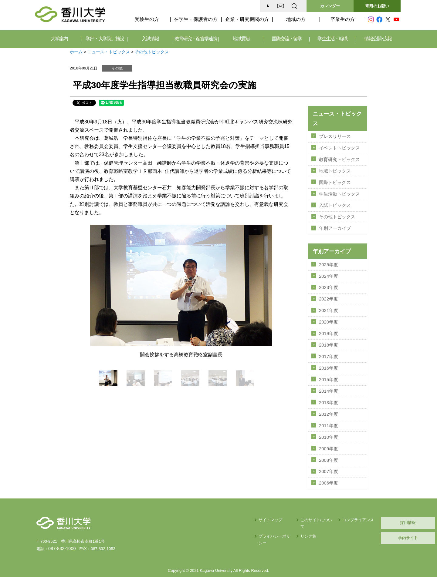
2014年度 (328, 380)
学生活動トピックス (339, 191)
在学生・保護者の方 (196, 19)
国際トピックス (335, 180)
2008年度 (328, 446)
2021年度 (328, 303)
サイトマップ (210, 505)
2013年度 (328, 391)
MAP (222, 6)
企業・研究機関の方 (247, 19)
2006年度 (328, 468)
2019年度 (328, 326)
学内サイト (372, 523)
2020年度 (328, 314)
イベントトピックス (339, 147)
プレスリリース (335, 136)
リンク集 (255, 515)
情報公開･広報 (377, 38)
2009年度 (328, 435)
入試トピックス (335, 202)
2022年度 (328, 292)
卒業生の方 (342, 19)
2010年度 (328, 424)
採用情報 (372, 507)
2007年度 (328, 457)
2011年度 (328, 413)
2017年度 (328, 347)
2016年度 (328, 358)
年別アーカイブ (335, 224)
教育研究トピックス (339, 158)
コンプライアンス (312, 505)
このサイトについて (265, 505)
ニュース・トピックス (108, 51)
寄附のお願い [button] (377, 6)
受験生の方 (147, 19)
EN (270, 6)
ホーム (76, 51)
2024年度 (328, 270)
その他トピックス (152, 51)
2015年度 (328, 369)
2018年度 (328, 336)
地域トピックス (335, 169)
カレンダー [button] (330, 6)
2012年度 (328, 403)
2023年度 (328, 281)
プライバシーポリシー (217, 515)
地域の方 (296, 19)
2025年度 (328, 259)
